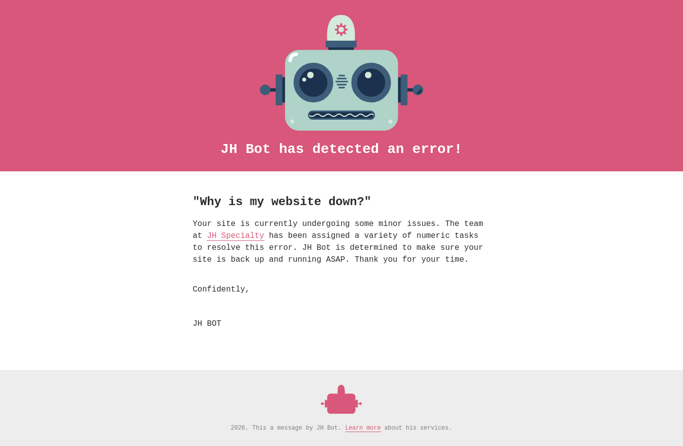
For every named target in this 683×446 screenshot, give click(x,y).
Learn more (363, 428)
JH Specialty (235, 235)
